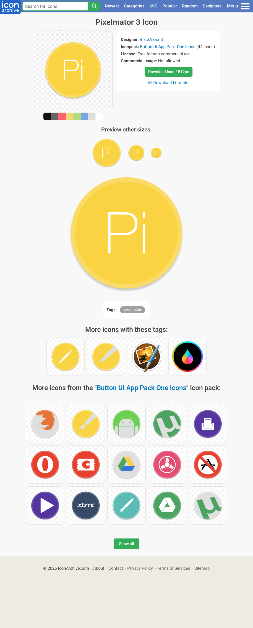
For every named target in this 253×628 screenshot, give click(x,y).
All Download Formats (168, 82)
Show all (126, 543)
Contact (115, 568)
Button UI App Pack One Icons (167, 46)
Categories (134, 5)
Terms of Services (173, 568)
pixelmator (132, 309)
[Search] (94, 6)
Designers (212, 5)
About (98, 568)
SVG (153, 5)
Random (190, 5)
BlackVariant (151, 39)
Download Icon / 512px (168, 71)
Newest (112, 5)
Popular (169, 5)
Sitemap (202, 568)
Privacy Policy (140, 568)
